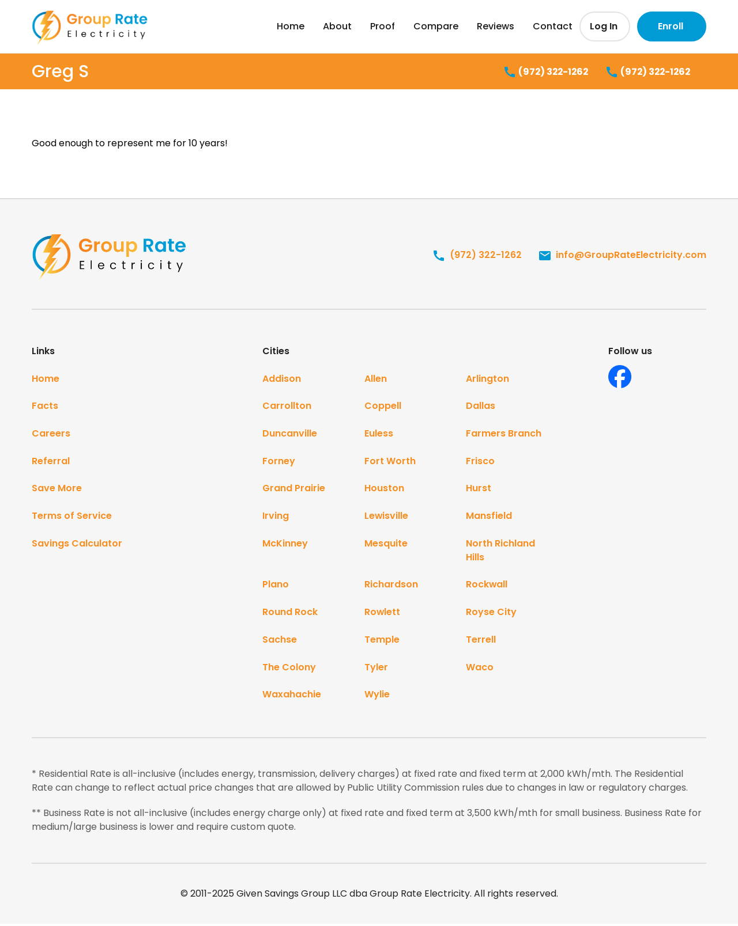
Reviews (495, 26)
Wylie (377, 696)
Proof (382, 26)
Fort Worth (390, 461)
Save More (57, 489)
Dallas (480, 406)
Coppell (382, 406)
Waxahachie (291, 696)
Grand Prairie (293, 489)
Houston (384, 489)
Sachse (279, 641)
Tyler (376, 668)
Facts (45, 406)
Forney (278, 461)
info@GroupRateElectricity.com (622, 254)
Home (290, 26)
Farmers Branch (503, 434)
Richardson (391, 586)
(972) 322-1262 (539, 72)
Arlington (487, 378)
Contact (553, 26)
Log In (603, 26)
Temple (382, 641)
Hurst (478, 489)
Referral (51, 461)
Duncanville (289, 434)
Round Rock (290, 613)
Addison (281, 378)
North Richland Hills (500, 551)
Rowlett (382, 613)
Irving (275, 516)
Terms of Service (72, 516)
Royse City (491, 613)
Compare (435, 26)
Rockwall (487, 586)
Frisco (480, 461)
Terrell (481, 641)
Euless (378, 434)
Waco (480, 668)
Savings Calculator (77, 544)
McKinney (285, 544)
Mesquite (386, 544)
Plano (275, 586)
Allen (375, 378)
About (337, 26)
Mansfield (489, 516)
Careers (51, 434)
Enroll (670, 26)
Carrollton (286, 406)
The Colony (289, 668)
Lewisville (386, 516)
